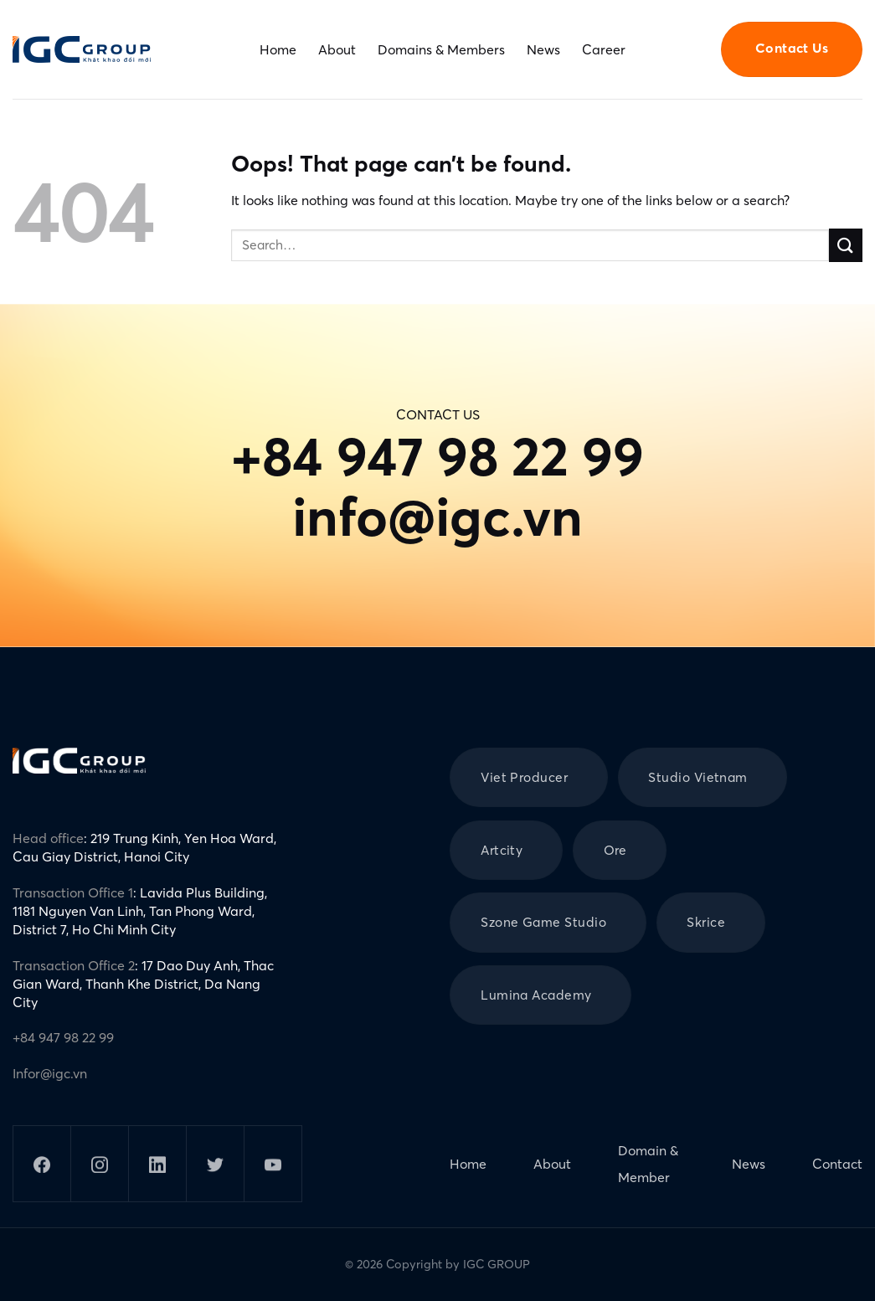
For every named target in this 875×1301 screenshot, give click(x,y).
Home (278, 49)
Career (603, 49)
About (337, 49)
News (543, 49)
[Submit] (845, 245)
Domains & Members (441, 49)
